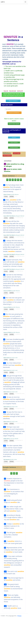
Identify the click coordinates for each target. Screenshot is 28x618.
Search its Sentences (14, 112)
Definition (14, 137)
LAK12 (3, 2)
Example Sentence (14, 147)
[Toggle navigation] (25, 2)
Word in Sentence (13, 100)
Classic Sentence (14, 142)
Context (6, 196)
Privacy (19, 616)
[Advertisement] (14, 19)
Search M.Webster (7, 155)
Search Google (17, 153)
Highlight (12, 196)
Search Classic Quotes (14, 123)
